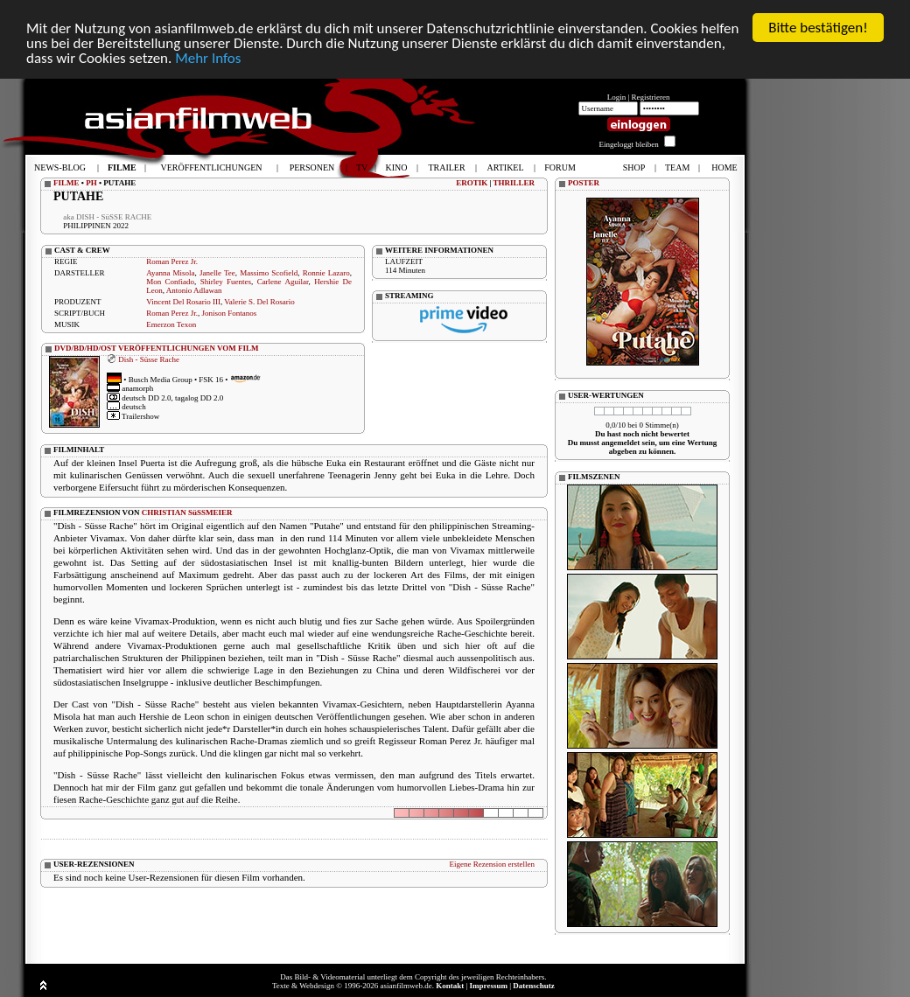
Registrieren (651, 97)
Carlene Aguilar (283, 281)
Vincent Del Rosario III (183, 301)
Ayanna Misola (170, 272)
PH (91, 182)
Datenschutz (534, 985)
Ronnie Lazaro (326, 272)
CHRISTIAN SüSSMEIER (187, 512)
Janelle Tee (217, 272)
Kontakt (450, 985)
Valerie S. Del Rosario (259, 301)
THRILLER (514, 182)
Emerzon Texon (171, 324)
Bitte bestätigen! (818, 27)
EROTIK (471, 182)
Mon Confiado (170, 281)
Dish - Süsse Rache (148, 358)
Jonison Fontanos (228, 313)
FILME (66, 182)
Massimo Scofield (269, 272)
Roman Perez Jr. (172, 261)
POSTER (583, 182)
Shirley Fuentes (225, 281)
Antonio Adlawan (194, 290)
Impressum (489, 985)
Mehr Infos (208, 58)
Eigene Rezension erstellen (492, 864)
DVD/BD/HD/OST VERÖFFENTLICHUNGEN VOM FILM (156, 348)
